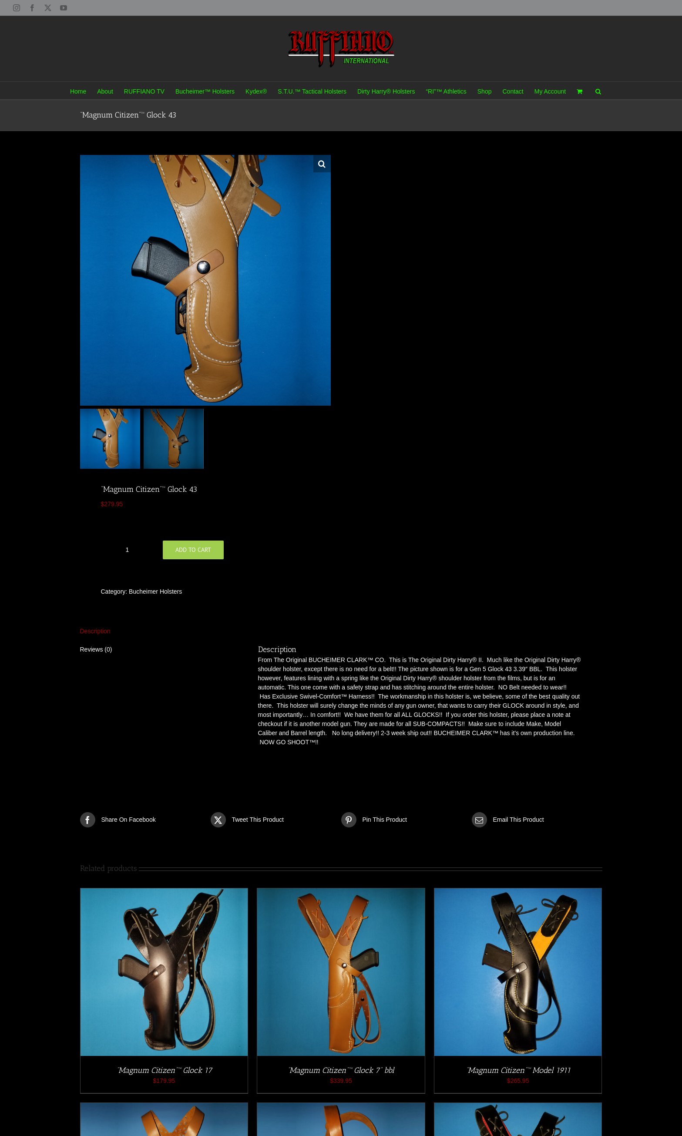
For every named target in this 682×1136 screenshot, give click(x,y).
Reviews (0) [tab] (96, 649)
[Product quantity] (127, 549)
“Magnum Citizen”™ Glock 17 (164, 1070)
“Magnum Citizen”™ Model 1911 (518, 1070)
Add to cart (193, 550)
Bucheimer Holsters (155, 591)
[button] (598, 90)
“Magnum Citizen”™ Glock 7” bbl (340, 1070)
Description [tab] (95, 631)
